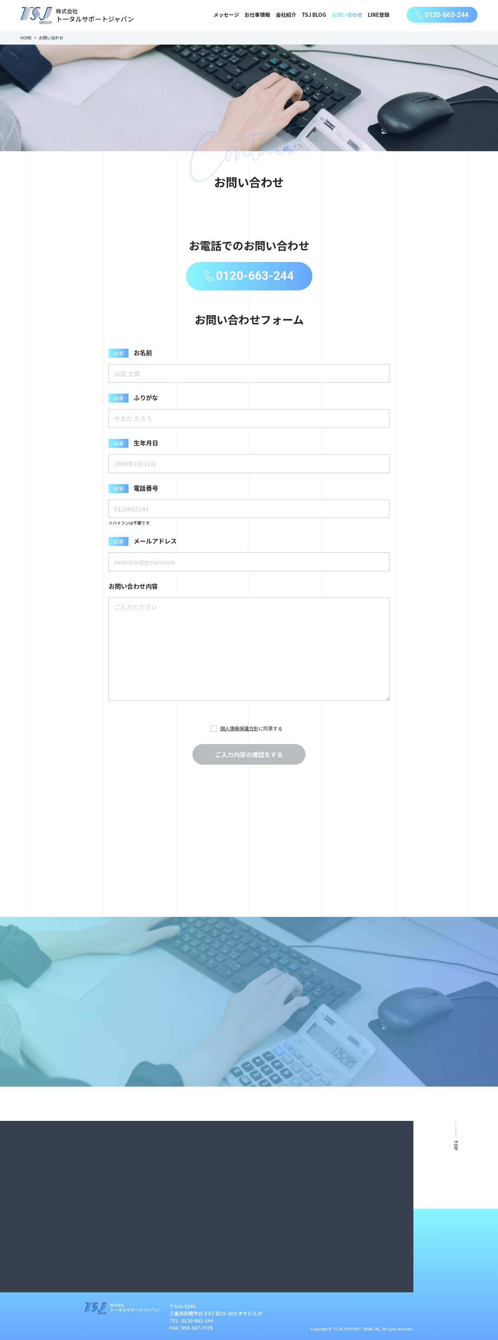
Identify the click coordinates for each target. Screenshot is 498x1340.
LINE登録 (378, 14)
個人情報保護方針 (239, 728)
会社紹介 (286, 14)
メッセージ (226, 14)
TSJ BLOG (314, 14)
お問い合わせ (347, 14)
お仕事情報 (257, 14)
